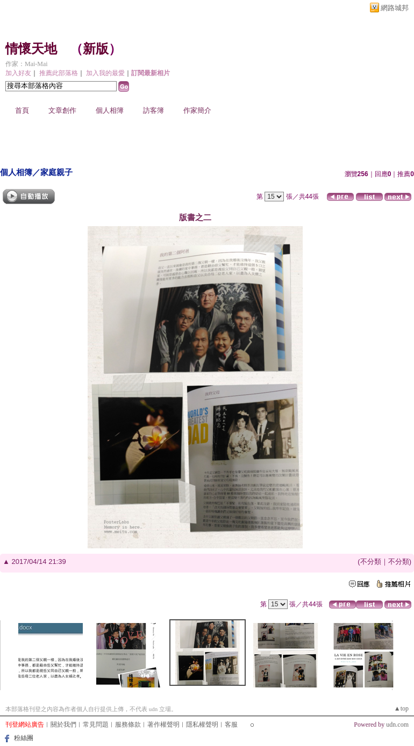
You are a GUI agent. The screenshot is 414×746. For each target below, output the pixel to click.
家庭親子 (56, 172)
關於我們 (63, 724)
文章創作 (62, 110)
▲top (401, 708)
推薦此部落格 (58, 73)
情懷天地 (31, 49)
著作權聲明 (163, 724)
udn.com (397, 724)
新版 (96, 49)
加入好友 (18, 73)
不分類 (370, 561)
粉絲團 (23, 738)
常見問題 (96, 724)
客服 (231, 724)
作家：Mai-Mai (26, 64)
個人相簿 (110, 110)
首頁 (22, 110)
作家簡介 (197, 110)
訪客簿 (153, 110)
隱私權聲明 (202, 724)
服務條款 (128, 724)
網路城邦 (395, 8)
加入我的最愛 (105, 73)
